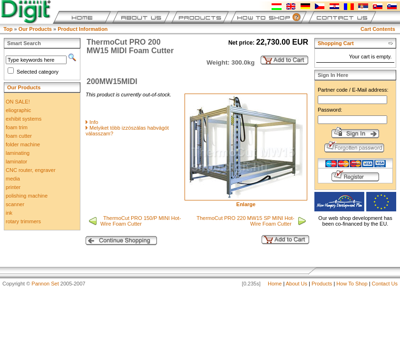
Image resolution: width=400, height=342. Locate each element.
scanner (15, 204)
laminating (17, 153)
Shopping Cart (336, 43)
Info (93, 122)
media (13, 178)
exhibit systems (23, 119)
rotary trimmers (23, 221)
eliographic (18, 110)
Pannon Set (45, 283)
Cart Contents (378, 29)
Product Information (82, 29)
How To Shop (351, 283)
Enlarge (246, 202)
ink (9, 213)
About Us (296, 283)
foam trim (17, 127)
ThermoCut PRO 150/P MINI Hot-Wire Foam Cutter (140, 221)
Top (7, 29)
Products (322, 283)
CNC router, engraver (31, 170)
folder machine (23, 144)
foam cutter (19, 136)
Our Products (35, 29)
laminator (16, 161)
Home (275, 283)
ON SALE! (18, 101)
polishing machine (27, 196)
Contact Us (385, 283)
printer (13, 187)
